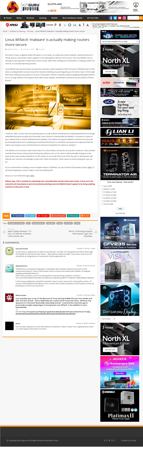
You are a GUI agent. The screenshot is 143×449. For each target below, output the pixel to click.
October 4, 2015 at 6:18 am (86, 295)
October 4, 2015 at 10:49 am (85, 323)
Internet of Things (16, 223)
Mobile (54, 18)
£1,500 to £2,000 (110, 195)
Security (30, 31)
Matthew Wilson (13, 49)
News (19, 18)
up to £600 (108, 186)
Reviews (30, 18)
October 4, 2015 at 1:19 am (86, 248)
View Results (120, 213)
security (68, 223)
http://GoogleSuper (30, 312)
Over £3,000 (108, 204)
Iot (28, 223)
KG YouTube (92, 18)
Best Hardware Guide (72, 18)
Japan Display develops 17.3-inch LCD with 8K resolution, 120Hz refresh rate (21, 232)
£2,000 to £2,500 (110, 198)
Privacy (133, 440)
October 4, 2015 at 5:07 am (86, 266)
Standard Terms (51, 440)
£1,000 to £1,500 (110, 192)
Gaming (42, 18)
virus (77, 223)
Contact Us (125, 440)
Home (8, 18)
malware (50, 223)
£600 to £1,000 (109, 189)
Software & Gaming (17, 31)
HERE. (32, 175)
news (60, 223)
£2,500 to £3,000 (110, 201)
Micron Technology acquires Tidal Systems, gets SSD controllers (79, 232)
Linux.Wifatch (38, 223)
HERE (90, 167)
